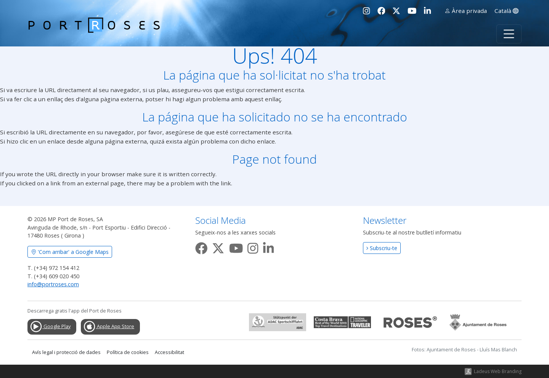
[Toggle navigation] (509, 33)
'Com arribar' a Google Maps (70, 251)
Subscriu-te (381, 248)
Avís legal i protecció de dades (66, 352)
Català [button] (506, 10)
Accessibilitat (169, 352)
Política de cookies (128, 352)
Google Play (50, 326)
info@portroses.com (53, 284)
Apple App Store (108, 326)
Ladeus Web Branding (498, 371)
